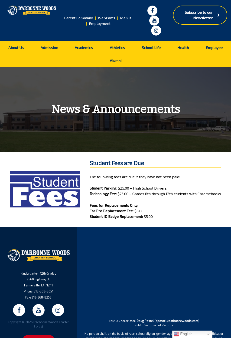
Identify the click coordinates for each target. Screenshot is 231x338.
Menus (125, 18)
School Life (151, 47)
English (183, 334)
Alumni (115, 60)
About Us (16, 47)
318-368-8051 (43, 291)
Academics (84, 47)
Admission (49, 47)
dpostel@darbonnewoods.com (177, 321)
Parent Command (78, 18)
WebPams (106, 18)
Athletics (117, 47)
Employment (100, 23)
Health (183, 47)
